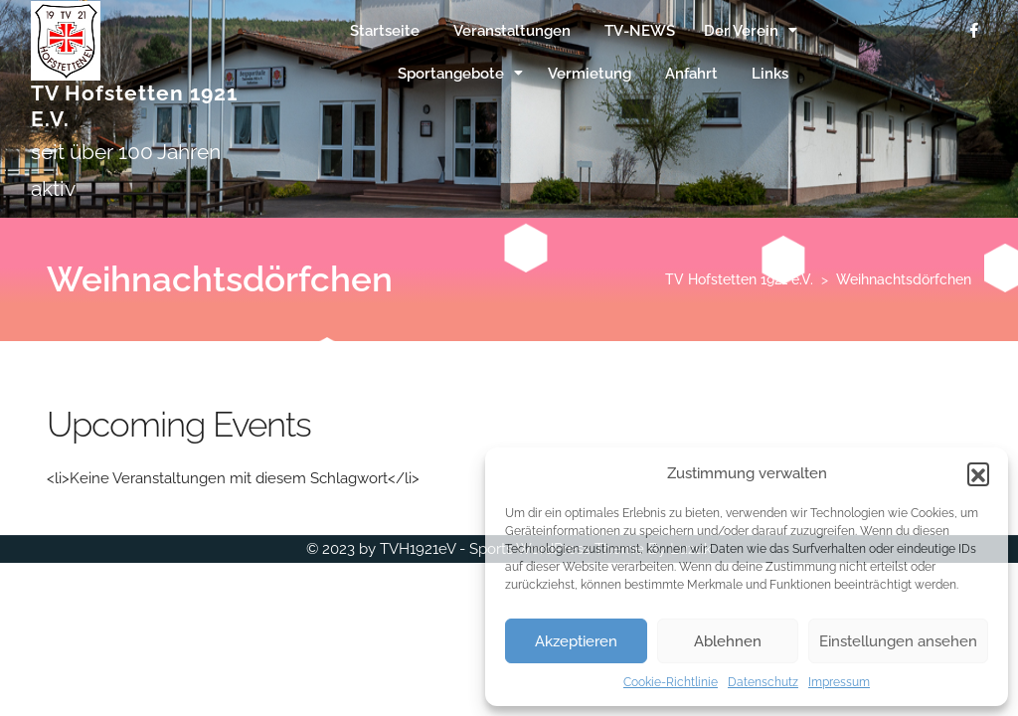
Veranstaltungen (512, 31)
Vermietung (589, 74)
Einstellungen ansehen (898, 641)
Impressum (839, 682)
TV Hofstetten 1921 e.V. (739, 279)
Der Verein (741, 31)
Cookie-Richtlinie (670, 682)
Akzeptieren (576, 641)
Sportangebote (451, 74)
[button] (978, 473)
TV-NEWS (639, 31)
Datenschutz (763, 682)
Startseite (385, 31)
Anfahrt (691, 74)
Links (770, 74)
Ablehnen (728, 641)
